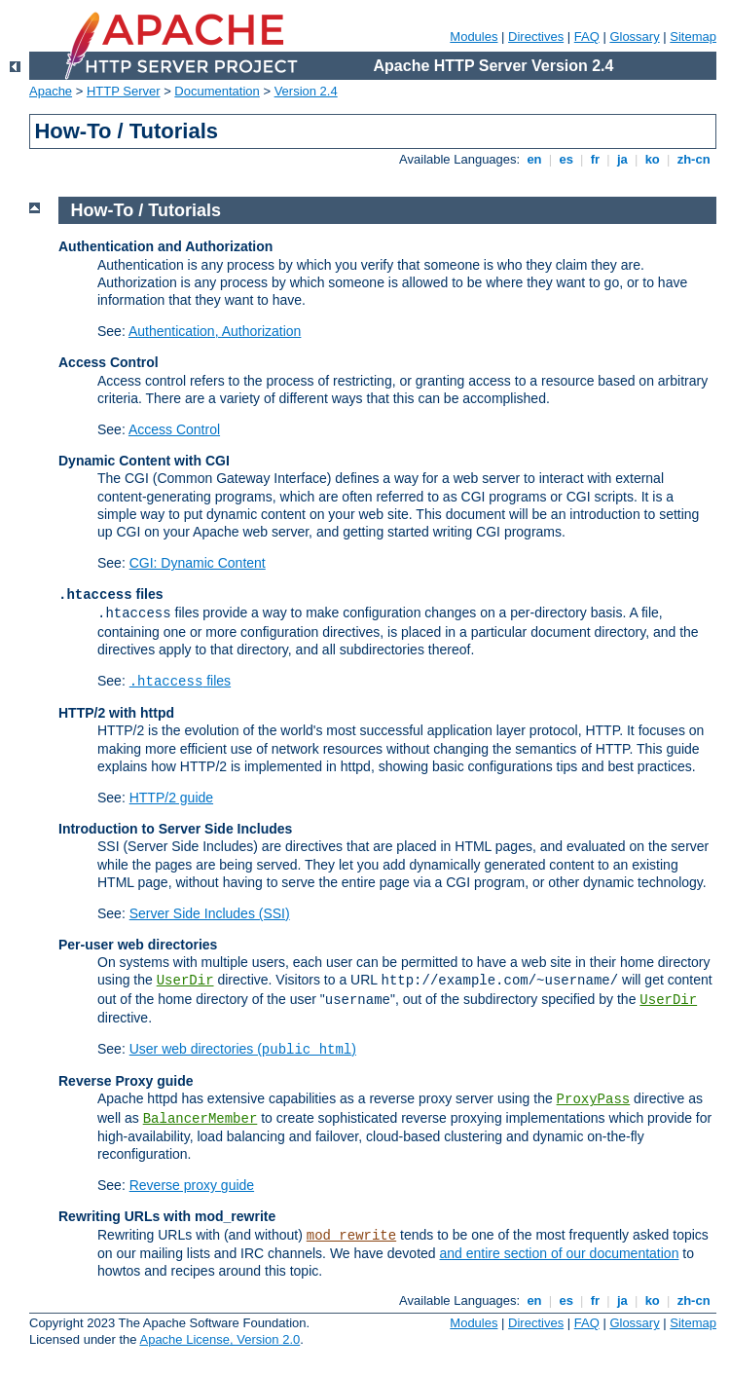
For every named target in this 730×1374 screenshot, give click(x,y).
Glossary (634, 36)
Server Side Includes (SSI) (209, 913)
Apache (50, 91)
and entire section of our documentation (559, 1253)
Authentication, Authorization (214, 331)
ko (652, 159)
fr (595, 159)
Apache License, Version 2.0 (219, 1339)
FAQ (587, 36)
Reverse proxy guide (191, 1185)
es (566, 159)
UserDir (185, 980)
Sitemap (693, 36)
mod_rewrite (351, 1236)
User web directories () (242, 1049)
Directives (536, 36)
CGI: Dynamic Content (197, 563)
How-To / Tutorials (146, 210)
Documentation (216, 91)
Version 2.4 (306, 91)
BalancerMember (200, 1119)
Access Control (174, 429)
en (534, 159)
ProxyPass (594, 1099)
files (180, 680)
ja (622, 159)
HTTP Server (124, 91)
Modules (473, 36)
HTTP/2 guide (171, 797)
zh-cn (693, 159)
